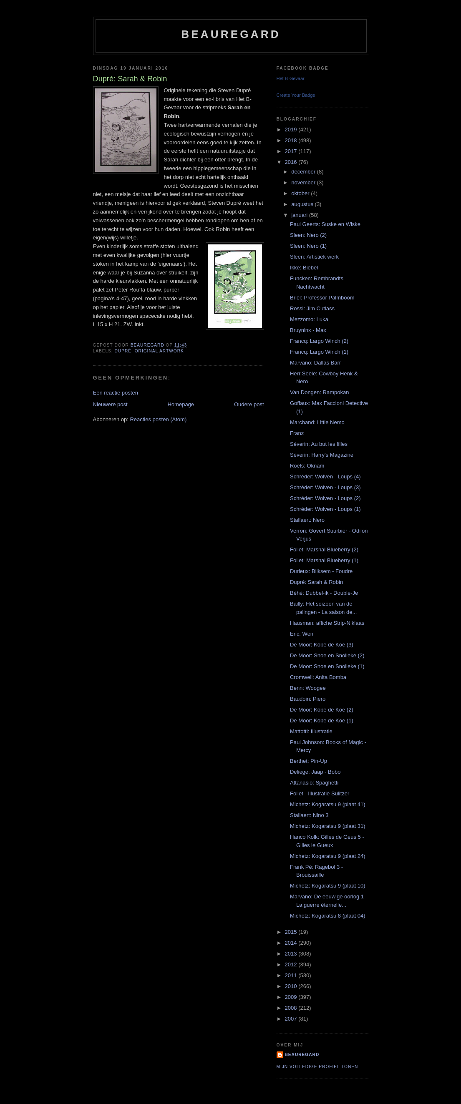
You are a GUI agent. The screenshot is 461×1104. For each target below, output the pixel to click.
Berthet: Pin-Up (308, 761)
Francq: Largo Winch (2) (319, 341)
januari (300, 215)
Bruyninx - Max (308, 330)
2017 (292, 151)
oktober (301, 193)
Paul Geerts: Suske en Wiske (325, 224)
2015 (292, 932)
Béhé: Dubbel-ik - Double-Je (324, 593)
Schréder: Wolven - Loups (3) (325, 487)
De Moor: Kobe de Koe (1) (321, 720)
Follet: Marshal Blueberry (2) (324, 549)
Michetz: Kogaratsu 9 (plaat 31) (327, 826)
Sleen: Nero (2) (308, 235)
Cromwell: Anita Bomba (318, 677)
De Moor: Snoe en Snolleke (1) (327, 666)
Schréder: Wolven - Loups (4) (325, 476)
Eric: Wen (301, 634)
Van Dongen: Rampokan (319, 392)
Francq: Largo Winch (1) (319, 352)
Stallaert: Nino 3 (309, 815)
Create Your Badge (296, 95)
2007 (292, 1019)
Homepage (180, 404)
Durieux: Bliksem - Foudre (321, 571)
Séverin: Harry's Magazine (321, 455)
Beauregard (230, 34)
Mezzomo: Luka (309, 319)
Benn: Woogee (308, 688)
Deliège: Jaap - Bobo (315, 772)
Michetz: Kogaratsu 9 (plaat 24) (327, 856)
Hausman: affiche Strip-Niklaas (327, 623)
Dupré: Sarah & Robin (316, 582)
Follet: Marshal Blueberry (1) (324, 560)
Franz (297, 433)
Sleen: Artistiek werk (314, 257)
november (304, 182)
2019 (292, 129)
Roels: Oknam (307, 466)
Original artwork (159, 351)
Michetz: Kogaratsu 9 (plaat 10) (327, 886)
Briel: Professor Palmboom (322, 297)
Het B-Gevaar (291, 78)
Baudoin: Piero (307, 699)
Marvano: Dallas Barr (315, 363)
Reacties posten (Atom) (158, 419)
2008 (292, 1008)
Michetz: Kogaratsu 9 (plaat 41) (327, 804)
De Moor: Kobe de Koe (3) (321, 644)
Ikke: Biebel (304, 267)
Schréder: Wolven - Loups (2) (325, 498)
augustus (303, 204)
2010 (292, 986)
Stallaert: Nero (307, 520)
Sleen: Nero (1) (308, 246)
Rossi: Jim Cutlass (312, 308)
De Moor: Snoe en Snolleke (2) (327, 655)
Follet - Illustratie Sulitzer (319, 793)
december (304, 171)
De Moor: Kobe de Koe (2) (321, 710)
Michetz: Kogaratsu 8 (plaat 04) (327, 916)
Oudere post (249, 404)
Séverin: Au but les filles (319, 444)
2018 (292, 140)
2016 (292, 162)
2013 (292, 954)
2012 (292, 964)
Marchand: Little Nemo (317, 422)
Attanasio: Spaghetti (314, 783)
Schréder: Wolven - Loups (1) (325, 509)
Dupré (123, 351)
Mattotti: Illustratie (311, 731)
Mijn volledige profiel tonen (317, 1066)
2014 (292, 943)
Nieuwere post (110, 404)
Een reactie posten (115, 393)
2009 (292, 997)
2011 (292, 975)
